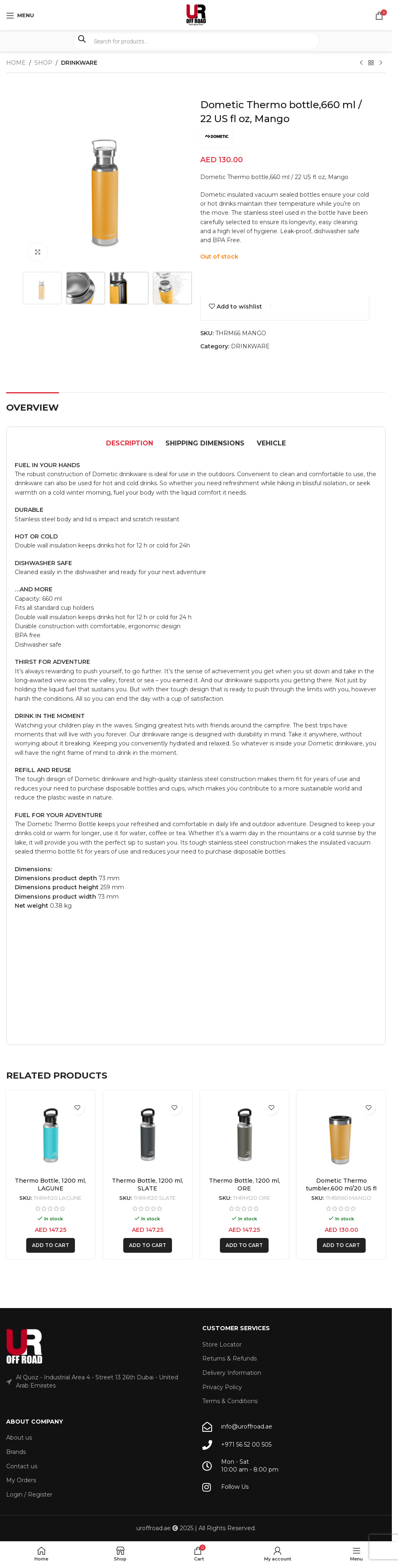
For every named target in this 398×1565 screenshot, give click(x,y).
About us (19, 1437)
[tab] (129, 443)
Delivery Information (231, 1372)
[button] (50, 1245)
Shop (43, 62)
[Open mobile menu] (20, 15)
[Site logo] (196, 14)
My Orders (21, 1480)
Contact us (21, 1466)
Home (16, 62)
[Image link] (24, 1346)
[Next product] (381, 63)
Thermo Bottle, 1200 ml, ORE (244, 1184)
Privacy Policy (222, 1387)
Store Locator (222, 1344)
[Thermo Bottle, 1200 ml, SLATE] (147, 1135)
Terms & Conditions (230, 1401)
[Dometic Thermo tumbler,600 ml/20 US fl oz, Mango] (341, 1135)
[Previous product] (361, 63)
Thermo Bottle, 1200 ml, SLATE (147, 1184)
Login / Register (29, 1494)
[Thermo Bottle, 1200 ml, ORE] (244, 1135)
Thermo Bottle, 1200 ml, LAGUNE (50, 1184)
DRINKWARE (79, 62)
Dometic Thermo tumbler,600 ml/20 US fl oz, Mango (341, 1188)
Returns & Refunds (229, 1358)
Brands (16, 1452)
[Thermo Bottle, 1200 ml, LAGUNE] (50, 1135)
